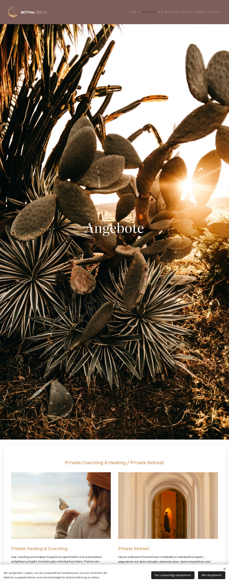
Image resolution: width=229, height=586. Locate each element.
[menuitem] (135, 12)
